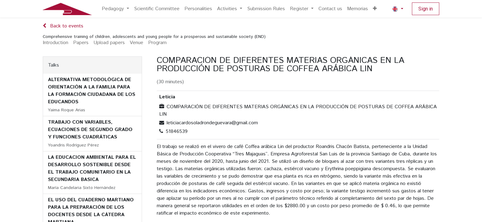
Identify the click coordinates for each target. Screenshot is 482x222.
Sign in (425, 9)
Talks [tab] (53, 65)
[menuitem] (115, 9)
